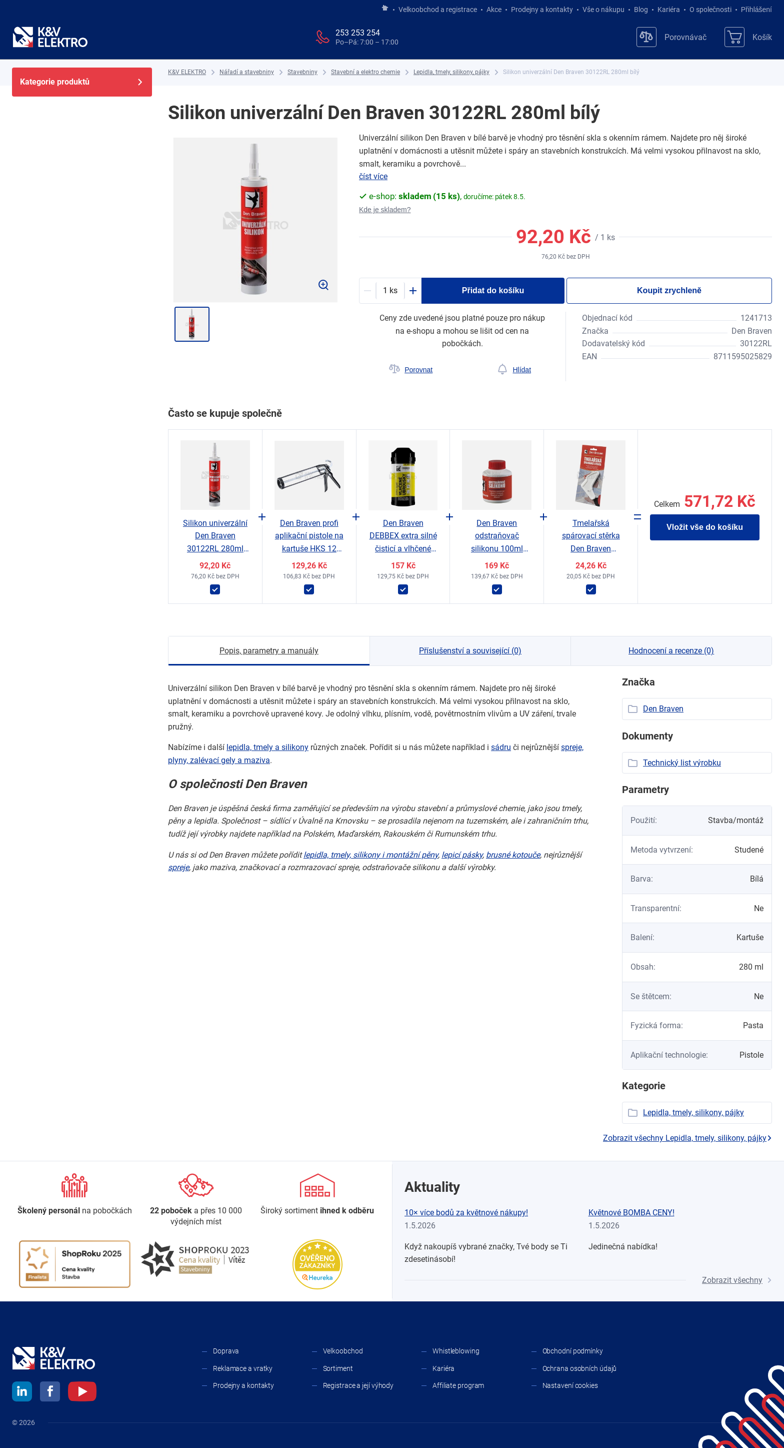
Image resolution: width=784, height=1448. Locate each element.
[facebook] (50, 1392)
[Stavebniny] (303, 72)
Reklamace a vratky (242, 1368)
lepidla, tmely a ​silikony (267, 747)
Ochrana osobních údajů (579, 1368)
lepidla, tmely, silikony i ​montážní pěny (371, 855)
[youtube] (82, 1392)
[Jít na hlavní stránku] (385, 8)
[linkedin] (22, 1392)
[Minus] (368, 290)
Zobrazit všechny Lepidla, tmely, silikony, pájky (687, 1138)
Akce (494, 10)
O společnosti (711, 10)
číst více (373, 176)
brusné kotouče (513, 855)
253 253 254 (358, 33)
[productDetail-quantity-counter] (390, 290)
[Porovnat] (410, 369)
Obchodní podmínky (572, 1351)
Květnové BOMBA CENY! (631, 1212)
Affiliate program (458, 1385)
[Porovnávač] (671, 37)
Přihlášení (754, 10)
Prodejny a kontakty (542, 10)
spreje (178, 867)
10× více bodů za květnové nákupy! (466, 1212)
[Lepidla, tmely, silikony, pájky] (452, 72)
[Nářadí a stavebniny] (247, 72)
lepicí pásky (462, 855)
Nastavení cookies (570, 1385)
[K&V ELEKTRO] (50, 37)
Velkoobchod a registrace (437, 10)
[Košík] (748, 37)
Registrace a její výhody (358, 1385)
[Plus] (413, 290)
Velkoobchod (343, 1351)
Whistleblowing (456, 1351)
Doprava (226, 1351)
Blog (641, 10)
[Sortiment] (317, 1194)
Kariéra (669, 10)
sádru (501, 747)
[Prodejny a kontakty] (196, 1200)
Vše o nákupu (603, 10)
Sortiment (338, 1368)
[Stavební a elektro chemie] (365, 72)
